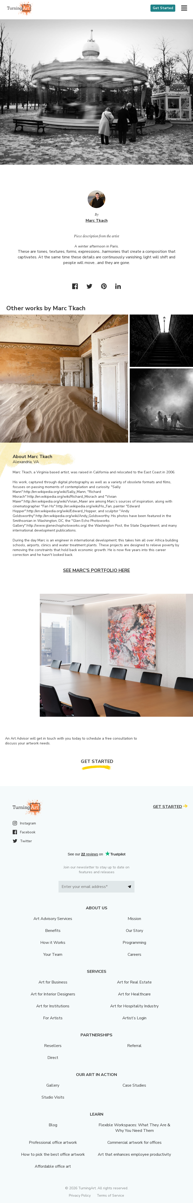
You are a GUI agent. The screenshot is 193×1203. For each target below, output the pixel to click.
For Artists (53, 1018)
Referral (134, 1046)
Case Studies (134, 1085)
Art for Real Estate (134, 982)
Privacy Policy (80, 1195)
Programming (134, 942)
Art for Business (52, 982)
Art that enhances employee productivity (134, 1154)
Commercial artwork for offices (134, 1142)
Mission (134, 918)
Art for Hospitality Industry (134, 1006)
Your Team (52, 954)
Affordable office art (53, 1166)
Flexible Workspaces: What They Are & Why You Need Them (134, 1127)
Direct (52, 1057)
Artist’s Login (134, 1018)
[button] (184, 8)
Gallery (52, 1085)
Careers (134, 954)
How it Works (52, 942)
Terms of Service (110, 1195)
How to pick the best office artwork (53, 1154)
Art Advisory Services (52, 918)
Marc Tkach (97, 220)
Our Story (134, 930)
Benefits (53, 930)
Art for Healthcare (134, 994)
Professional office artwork (53, 1142)
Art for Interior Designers (53, 994)
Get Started (163, 8)
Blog (53, 1125)
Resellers (53, 1046)
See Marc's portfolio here (96, 570)
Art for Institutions (52, 1006)
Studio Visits (53, 1097)
